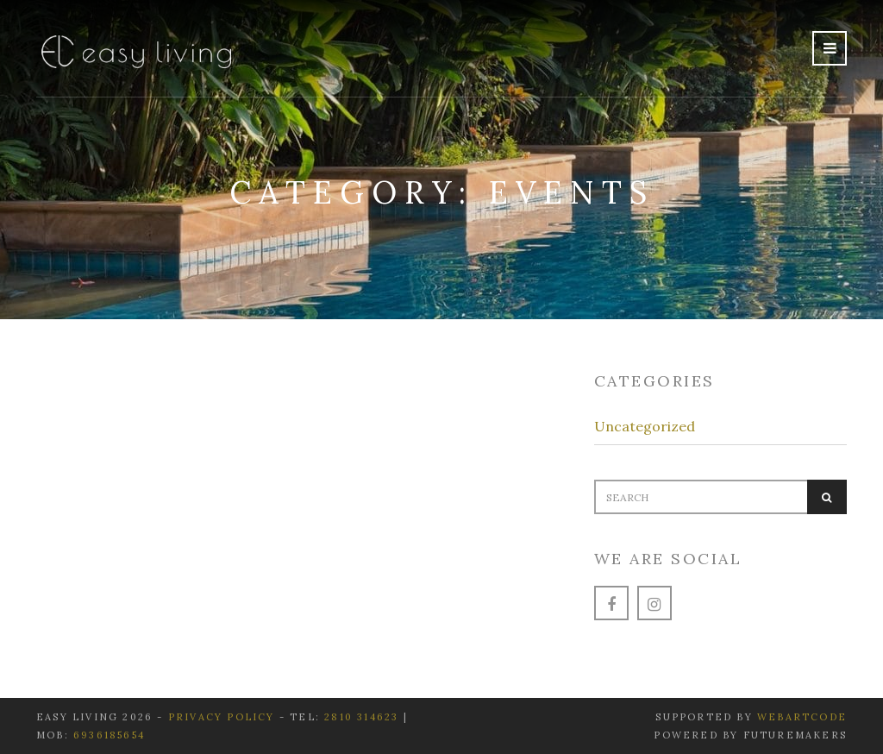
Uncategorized (644, 426)
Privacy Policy (223, 717)
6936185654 (109, 735)
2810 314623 (361, 717)
